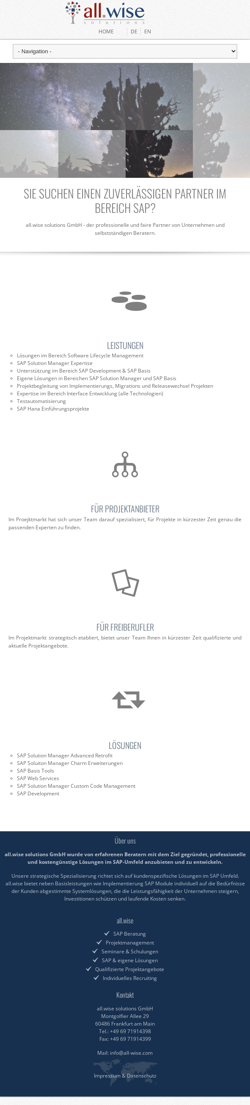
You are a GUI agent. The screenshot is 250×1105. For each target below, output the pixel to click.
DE (134, 31)
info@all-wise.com (131, 1052)
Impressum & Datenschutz (125, 1075)
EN (147, 31)
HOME (111, 31)
